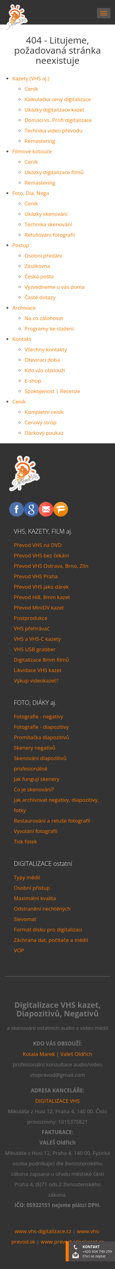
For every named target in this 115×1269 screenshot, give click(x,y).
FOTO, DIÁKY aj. (35, 702)
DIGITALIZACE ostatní (43, 863)
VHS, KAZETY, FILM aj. (43, 531)
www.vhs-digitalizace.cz (43, 1231)
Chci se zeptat (93, 1256)
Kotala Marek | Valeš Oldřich (57, 1053)
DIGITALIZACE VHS (57, 1100)
